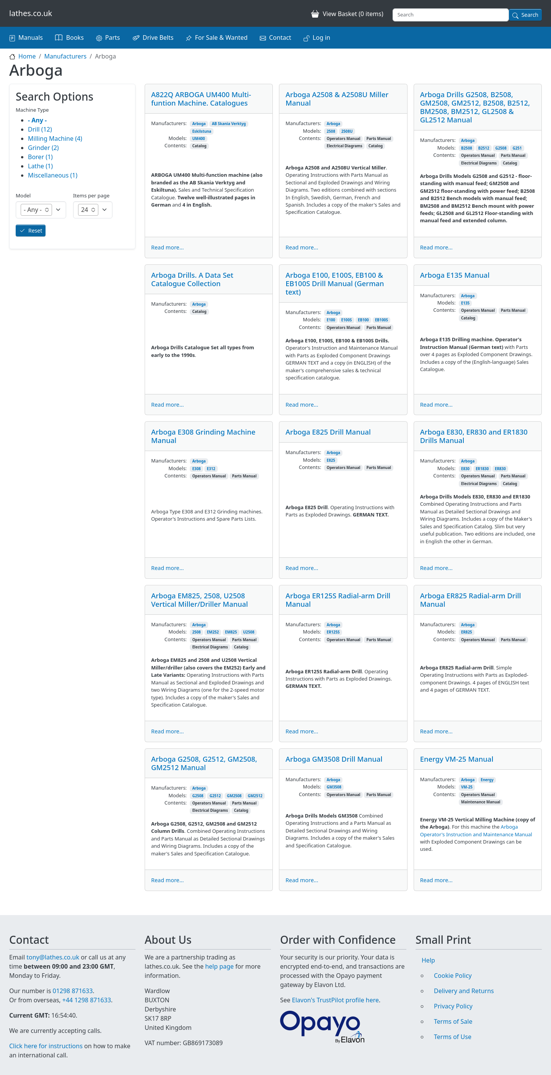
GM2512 (255, 795)
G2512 (215, 795)
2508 (331, 131)
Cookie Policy (453, 966)
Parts (112, 37)
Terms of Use (452, 1027)
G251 (517, 148)
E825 (331, 460)
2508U (347, 131)
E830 (465, 468)
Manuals (30, 37)
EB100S (381, 320)
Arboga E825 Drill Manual (328, 432)
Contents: (176, 145)
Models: (177, 138)
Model (23, 195)
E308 (196, 468)
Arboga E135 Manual (455, 275)
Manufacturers (65, 56)
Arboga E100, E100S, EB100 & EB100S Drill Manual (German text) (334, 283)
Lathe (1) (40, 166)
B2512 (483, 148)
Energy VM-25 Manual (457, 759)
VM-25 (467, 787)
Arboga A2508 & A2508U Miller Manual (336, 99)
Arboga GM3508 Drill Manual (333, 759)
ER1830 (482, 468)
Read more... (167, 247)
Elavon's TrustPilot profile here (335, 991)
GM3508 (334, 787)
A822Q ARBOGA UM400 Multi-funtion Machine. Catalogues (201, 99)
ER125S (333, 632)
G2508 (500, 148)
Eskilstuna (201, 131)
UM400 (198, 138)
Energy (487, 779)
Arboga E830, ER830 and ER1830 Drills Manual (474, 436)
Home (27, 56)
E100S (346, 320)
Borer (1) (40, 157)
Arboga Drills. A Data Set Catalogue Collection (192, 279)
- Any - (37, 120)
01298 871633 (72, 981)
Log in (321, 37)
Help (428, 951)
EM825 (231, 632)
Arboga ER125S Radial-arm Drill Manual (337, 600)
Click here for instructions (46, 1046)
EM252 (213, 632)
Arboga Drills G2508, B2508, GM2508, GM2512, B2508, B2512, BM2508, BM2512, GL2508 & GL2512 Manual (475, 107)
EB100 (363, 320)
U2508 (248, 632)
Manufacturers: (169, 123)
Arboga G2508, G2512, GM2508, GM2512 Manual (204, 763)
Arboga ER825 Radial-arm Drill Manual (470, 600)
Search (530, 14)
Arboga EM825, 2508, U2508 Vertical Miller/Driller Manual (199, 600)
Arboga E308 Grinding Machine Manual (203, 436)
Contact (280, 37)
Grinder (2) (43, 147)
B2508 (466, 148)
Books (75, 37)
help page (219, 957)
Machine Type (32, 109)
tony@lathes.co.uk (52, 948)
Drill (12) (40, 129)
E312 (211, 468)
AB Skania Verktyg (229, 123)
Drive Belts (158, 37)
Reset (35, 230)
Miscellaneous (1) (52, 175)
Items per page (91, 195)
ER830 (500, 468)
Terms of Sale (453, 1012)
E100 (331, 320)
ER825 (466, 632)
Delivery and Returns (464, 981)
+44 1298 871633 (86, 991)
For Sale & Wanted (221, 37)
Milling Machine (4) (55, 138)
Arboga (198, 123)
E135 (465, 303)
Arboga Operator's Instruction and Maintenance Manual (476, 830)
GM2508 (234, 795)
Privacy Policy (453, 997)
